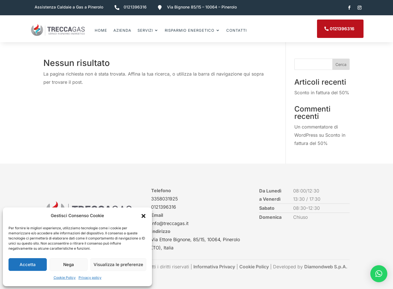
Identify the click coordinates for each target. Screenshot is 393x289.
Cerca (340, 64)
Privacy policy (90, 277)
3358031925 (164, 199)
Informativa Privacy (214, 266)
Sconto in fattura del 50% (321, 92)
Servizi (145, 30)
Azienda (122, 30)
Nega (68, 264)
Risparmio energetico (189, 30)
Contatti (236, 30)
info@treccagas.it (170, 223)
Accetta (28, 264)
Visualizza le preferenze (118, 264)
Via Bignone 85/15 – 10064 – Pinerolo (202, 7)
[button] (143, 216)
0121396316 (135, 7)
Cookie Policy (65, 277)
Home (101, 30)
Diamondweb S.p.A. (325, 266)
